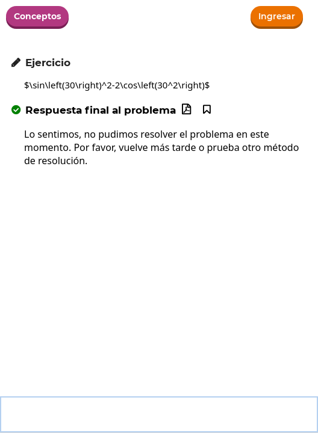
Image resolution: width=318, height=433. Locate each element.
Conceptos (37, 16)
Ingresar (276, 16)
